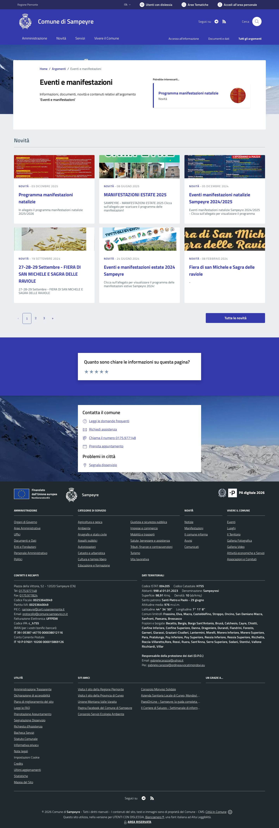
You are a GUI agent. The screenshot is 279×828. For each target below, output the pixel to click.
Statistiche (21, 776)
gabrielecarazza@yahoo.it (166, 660)
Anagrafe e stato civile (92, 534)
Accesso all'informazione (184, 38)
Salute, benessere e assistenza (150, 540)
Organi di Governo (25, 522)
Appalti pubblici (87, 540)
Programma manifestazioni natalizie (188, 93)
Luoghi (231, 528)
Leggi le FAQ (22, 707)
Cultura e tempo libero (92, 559)
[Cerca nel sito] (257, 21)
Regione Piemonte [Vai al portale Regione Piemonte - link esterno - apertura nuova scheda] (27, 5)
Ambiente (84, 528)
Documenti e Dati (25, 540)
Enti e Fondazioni (25, 546)
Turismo (135, 553)
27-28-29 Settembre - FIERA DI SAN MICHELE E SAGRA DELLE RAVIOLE (50, 273)
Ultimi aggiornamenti (27, 769)
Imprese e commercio (144, 528)
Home (43, 68)
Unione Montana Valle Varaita (97, 701)
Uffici (17, 534)
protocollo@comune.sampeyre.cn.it (45, 614)
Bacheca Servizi (24, 732)
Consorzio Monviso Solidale (158, 689)
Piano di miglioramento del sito (33, 701)
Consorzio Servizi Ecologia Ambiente (101, 714)
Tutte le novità (235, 318)
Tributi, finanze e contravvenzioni (151, 546)
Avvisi (188, 540)
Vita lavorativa (139, 559)
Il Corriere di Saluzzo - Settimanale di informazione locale (177, 707)
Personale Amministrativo (30, 553)
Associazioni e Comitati (242, 559)
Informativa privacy (26, 745)
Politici (18, 559)
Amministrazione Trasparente (33, 689)
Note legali (21, 751)
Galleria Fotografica (239, 540)
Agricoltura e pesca (90, 522)
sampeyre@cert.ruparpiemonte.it (43, 609)
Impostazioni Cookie (27, 757)
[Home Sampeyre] (55, 21)
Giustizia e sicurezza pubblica (148, 522)
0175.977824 (29, 595)
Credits (18, 763)
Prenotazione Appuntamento (32, 714)
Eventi (231, 522)
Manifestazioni (193, 528)
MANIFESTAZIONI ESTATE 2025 (135, 194)
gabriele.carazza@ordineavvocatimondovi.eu (176, 665)
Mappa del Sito (23, 782)
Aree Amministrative (27, 528)
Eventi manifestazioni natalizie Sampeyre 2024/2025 (219, 198)
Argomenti (59, 68)
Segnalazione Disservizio (29, 720)
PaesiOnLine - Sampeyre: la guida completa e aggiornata (177, 701)
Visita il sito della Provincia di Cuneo (101, 695)
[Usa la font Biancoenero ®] (156, 4)
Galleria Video (236, 546)
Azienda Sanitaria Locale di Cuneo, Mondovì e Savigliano (177, 695)
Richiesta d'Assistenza (28, 726)
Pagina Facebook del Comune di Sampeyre (105, 707)
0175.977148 (28, 590)
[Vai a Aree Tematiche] (195, 4)
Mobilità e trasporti (142, 534)
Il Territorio (233, 534)
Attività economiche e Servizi (245, 553)
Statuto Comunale (26, 738)
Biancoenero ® (154, 817)
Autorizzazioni (87, 546)
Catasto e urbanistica (91, 553)
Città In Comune (216, 811)
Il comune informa (196, 534)
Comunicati (191, 546)
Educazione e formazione (94, 565)
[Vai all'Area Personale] (237, 4)
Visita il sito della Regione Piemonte (101, 689)
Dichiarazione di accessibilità (32, 695)
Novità (24, 186)
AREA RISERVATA (137, 821)
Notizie (188, 522)
